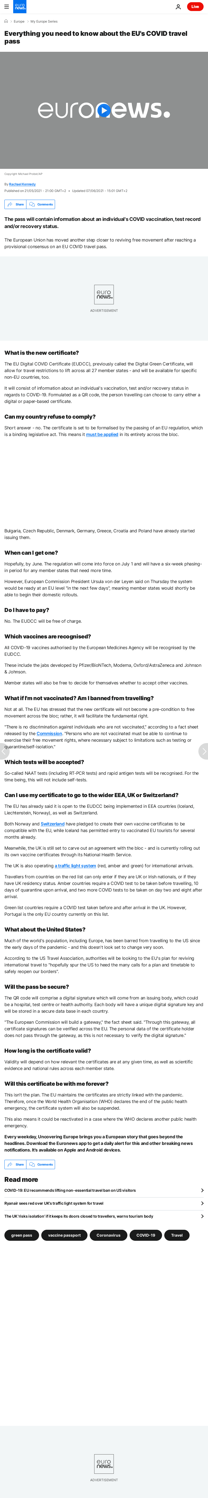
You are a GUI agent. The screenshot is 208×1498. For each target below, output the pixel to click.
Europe (19, 21)
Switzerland (52, 824)
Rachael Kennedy (22, 184)
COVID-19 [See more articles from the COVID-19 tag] (145, 1235)
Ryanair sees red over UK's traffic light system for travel (53, 1203)
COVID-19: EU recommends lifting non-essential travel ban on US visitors (70, 1190)
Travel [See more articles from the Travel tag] (177, 1235)
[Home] (6, 21)
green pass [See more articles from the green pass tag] (21, 1235)
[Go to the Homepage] (19, 6)
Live (195, 6)
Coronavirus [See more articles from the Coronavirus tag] (109, 1235)
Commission (49, 733)
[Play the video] (104, 110)
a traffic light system (75, 865)
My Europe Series (44, 21)
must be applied (102, 434)
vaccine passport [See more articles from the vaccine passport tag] (64, 1235)
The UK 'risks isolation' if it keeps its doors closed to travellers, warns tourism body (78, 1216)
